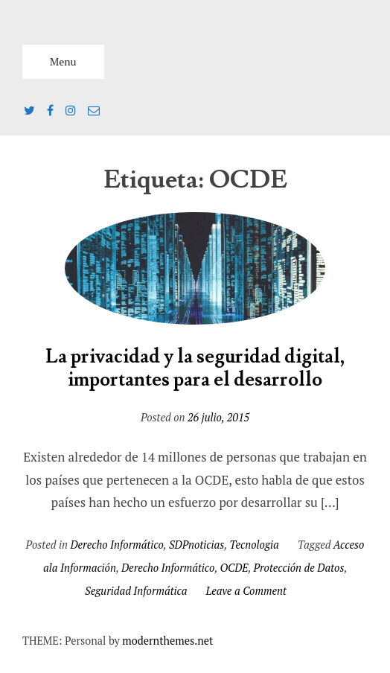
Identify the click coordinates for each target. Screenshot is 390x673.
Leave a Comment (246, 591)
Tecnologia (253, 545)
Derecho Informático (116, 545)
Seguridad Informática (136, 591)
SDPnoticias (196, 545)
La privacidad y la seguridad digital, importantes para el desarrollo (195, 368)
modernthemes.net (167, 641)
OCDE (234, 568)
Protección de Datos (299, 568)
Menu (63, 61)
